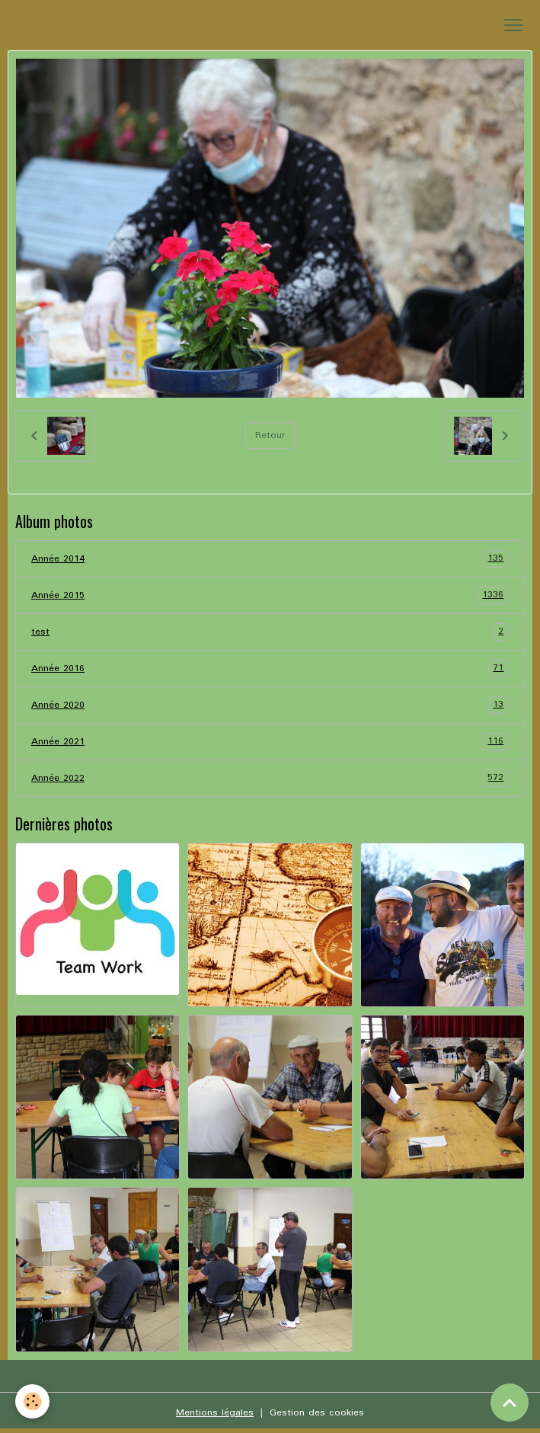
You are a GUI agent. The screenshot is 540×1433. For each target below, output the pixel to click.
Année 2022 (270, 778)
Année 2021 (270, 741)
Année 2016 (270, 668)
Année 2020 (270, 705)
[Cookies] (32, 1401)
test (270, 632)
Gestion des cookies (317, 1413)
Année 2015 (270, 595)
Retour (270, 435)
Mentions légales (215, 1413)
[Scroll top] (509, 1402)
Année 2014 (270, 559)
